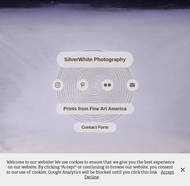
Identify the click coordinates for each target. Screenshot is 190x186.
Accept (167, 172)
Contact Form (95, 127)
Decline (91, 177)
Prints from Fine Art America (95, 108)
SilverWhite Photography (95, 59)
